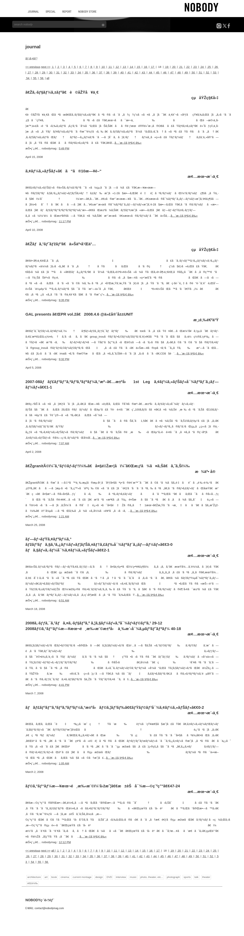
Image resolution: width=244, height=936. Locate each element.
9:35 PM (64, 299)
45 (157, 72)
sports (185, 876)
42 (136, 72)
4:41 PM (64, 684)
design (98, 876)
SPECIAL (50, 11)
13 (124, 66)
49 (186, 72)
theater (204, 876)
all (48, 78)
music (132, 876)
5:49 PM (64, 148)
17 (152, 66)
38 (107, 72)
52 (207, 72)
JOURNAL (33, 11)
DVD (108, 876)
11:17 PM (65, 221)
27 (29, 72)
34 (79, 72)
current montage (81, 876)
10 (103, 66)
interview (120, 876)
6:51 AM (64, 600)
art (45, 876)
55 (34, 78)
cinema (64, 876)
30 (50, 72)
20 (174, 66)
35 (86, 72)
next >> (45, 66)
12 (117, 66)
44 (150, 72)
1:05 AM (64, 763)
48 (179, 72)
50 (193, 72)
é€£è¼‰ (32, 882)
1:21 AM (64, 516)
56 (42, 78)
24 (202, 66)
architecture (34, 876)
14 (131, 66)
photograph (171, 876)
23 (195, 66)
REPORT (66, 11)
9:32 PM (64, 358)
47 (171, 72)
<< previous (32, 66)
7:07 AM (64, 443)
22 (188, 66)
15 (138, 66)
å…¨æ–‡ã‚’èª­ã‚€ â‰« (127, 142)
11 (110, 66)
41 (129, 72)
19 (166, 66)
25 (209, 66)
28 (36, 72)
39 (115, 72)
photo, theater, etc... (150, 876)
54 (27, 78)
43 (143, 72)
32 (65, 72)
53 (214, 72)
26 (216, 66)
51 (200, 72)
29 (43, 72)
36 (93, 72)
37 (100, 72)
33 (72, 72)
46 (164, 72)
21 (180, 66)
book (53, 876)
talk (195, 876)
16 (145, 66)
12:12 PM (65, 842)
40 (122, 72)
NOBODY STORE (86, 11)
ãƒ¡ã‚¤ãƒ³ (31, 58)
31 (58, 72)
